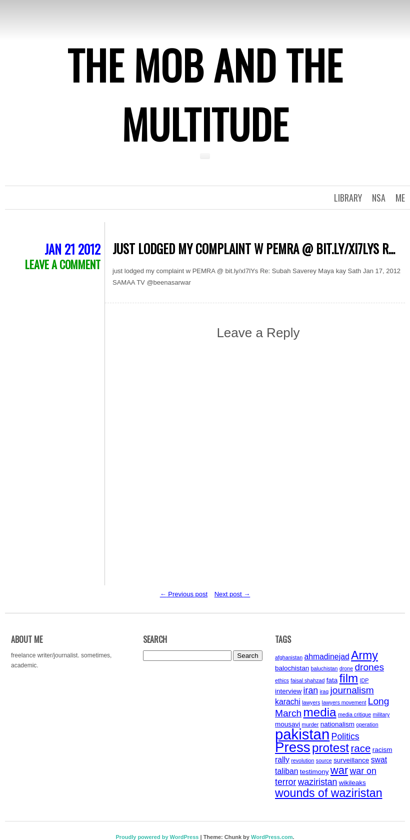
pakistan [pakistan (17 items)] (302, 734)
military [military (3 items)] (381, 714)
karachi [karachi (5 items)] (287, 701)
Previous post (184, 594)
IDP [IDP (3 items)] (364, 680)
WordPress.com (272, 837)
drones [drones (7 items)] (369, 667)
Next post (232, 594)
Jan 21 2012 (72, 249)
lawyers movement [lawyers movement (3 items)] (344, 702)
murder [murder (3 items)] (310, 724)
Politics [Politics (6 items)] (346, 736)
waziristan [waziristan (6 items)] (318, 782)
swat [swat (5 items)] (379, 759)
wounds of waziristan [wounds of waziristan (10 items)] (328, 792)
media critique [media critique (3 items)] (354, 714)
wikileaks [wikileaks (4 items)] (352, 782)
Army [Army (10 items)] (364, 655)
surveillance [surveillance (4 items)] (351, 760)
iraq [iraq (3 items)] (324, 691)
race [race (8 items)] (360, 748)
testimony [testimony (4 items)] (314, 771)
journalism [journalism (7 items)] (352, 690)
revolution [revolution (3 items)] (302, 760)
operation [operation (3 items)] (367, 724)
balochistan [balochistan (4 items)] (292, 668)
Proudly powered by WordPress (157, 837)
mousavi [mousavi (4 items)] (287, 724)
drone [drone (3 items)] (346, 668)
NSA (379, 197)
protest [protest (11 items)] (330, 747)
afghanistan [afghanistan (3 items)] (288, 657)
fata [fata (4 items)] (332, 680)
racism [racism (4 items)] (382, 749)
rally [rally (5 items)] (282, 759)
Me (400, 197)
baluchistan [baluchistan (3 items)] (324, 668)
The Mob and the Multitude (205, 94)
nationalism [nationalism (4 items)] (337, 724)
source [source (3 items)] (324, 760)
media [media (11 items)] (320, 712)
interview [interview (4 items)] (288, 691)
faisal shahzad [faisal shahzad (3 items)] (307, 680)
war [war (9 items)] (339, 770)
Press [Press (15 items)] (292, 747)
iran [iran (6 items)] (311, 690)
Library (348, 197)
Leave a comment (62, 264)
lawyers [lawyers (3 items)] (311, 702)
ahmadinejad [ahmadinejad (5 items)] (326, 656)
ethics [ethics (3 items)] (282, 680)
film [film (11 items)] (349, 678)
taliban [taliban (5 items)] (286, 771)
